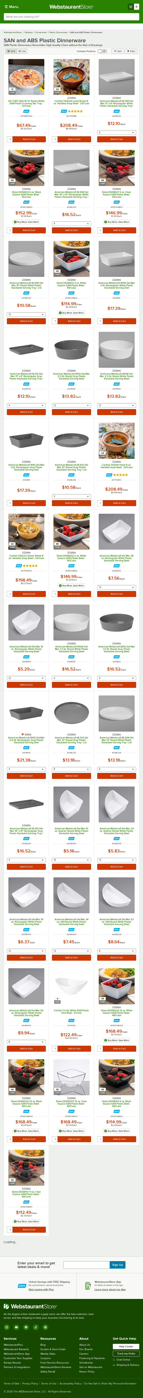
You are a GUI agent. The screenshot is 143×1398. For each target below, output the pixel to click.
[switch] (102, 51)
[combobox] (71, 16)
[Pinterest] (45, 1327)
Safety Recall (47, 1371)
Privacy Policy (30, 1383)
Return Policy (87, 1371)
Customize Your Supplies (18, 1358)
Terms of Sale (11, 1383)
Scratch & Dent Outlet (53, 1349)
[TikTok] (36, 1327)
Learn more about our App (110, 1289)
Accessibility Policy (70, 1383)
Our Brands (86, 1349)
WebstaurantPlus (13, 1344)
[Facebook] (26, 1327)
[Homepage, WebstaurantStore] (72, 7)
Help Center (126, 1346)
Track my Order (126, 1353)
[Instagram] (7, 1327)
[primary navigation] (12, 6)
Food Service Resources (54, 1362)
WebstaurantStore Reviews (55, 1367)
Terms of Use (48, 1383)
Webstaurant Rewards (16, 1349)
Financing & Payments (92, 1358)
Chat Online (121, 1359)
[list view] (22, 51)
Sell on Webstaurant (90, 1367)
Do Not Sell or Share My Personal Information (110, 1383)
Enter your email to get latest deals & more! (36, 1265)
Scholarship (86, 1362)
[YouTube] (16, 1327)
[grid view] (11, 51)
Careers (83, 1353)
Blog (43, 1344)
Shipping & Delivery (126, 1365)
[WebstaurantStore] (50, 1306)
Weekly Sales (47, 1353)
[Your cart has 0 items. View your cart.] (133, 7)
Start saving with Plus (41, 1289)
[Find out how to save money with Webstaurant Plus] (26, 111)
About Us (84, 1344)
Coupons (45, 1358)
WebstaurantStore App (17, 1353)
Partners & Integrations (17, 1367)
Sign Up (117, 1265)
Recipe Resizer (12, 1362)
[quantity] (10, 139)
